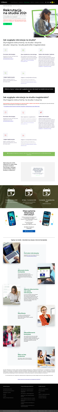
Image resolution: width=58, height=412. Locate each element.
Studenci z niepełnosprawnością (44, 394)
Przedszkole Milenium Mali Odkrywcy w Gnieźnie (27, 403)
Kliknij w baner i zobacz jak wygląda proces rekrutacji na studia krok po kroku (29, 89)
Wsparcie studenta (42, 390)
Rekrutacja (26, 2)
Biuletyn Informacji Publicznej (8, 397)
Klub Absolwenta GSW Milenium (8, 390)
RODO (46, 410)
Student (37, 2)
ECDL (39, 392)
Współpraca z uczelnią (7, 392)
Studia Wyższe (14, 2)
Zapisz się (7, 23)
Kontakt (42, 2)
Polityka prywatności (33, 410)
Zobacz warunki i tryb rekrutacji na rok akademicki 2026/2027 (29, 379)
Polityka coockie (41, 410)
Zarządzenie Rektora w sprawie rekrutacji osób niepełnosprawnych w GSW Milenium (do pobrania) (29, 154)
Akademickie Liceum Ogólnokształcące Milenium (27, 396)
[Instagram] (54, 410)
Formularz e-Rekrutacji (42, 397)
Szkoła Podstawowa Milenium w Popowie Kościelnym (28, 400)
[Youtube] (50, 410)
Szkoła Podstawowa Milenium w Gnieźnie (28, 398)
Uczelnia (21, 2)
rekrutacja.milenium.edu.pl (31, 256)
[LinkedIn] (52, 410)
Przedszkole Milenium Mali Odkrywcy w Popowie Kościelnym (27, 406)
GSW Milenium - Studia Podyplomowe (27, 393)
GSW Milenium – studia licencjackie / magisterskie (27, 391)
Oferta (32, 2)
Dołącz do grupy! (29, 231)
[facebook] (49, 410)
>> (21, 106)
